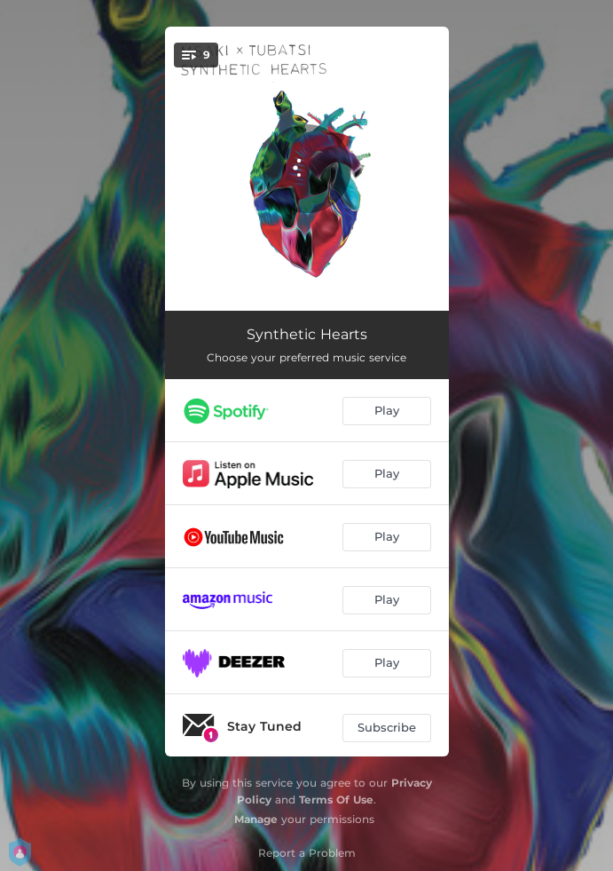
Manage (256, 819)
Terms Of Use (336, 799)
